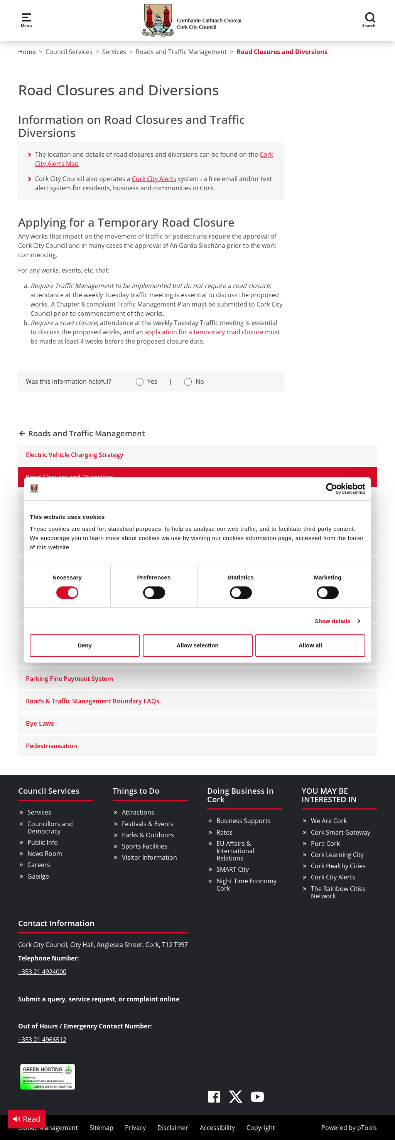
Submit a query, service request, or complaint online (98, 999)
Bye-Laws (40, 723)
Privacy (135, 1127)
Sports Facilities (144, 846)
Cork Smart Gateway (340, 832)
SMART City (232, 869)
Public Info (42, 842)
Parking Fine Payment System (69, 678)
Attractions (138, 812)
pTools (367, 1127)
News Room (44, 853)
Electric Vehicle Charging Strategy (74, 455)
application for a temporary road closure (204, 332)
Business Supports (243, 820)
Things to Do (136, 791)
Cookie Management (48, 1127)
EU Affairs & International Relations (235, 850)
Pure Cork (325, 843)
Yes (152, 381)
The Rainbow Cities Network (338, 892)
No (200, 381)
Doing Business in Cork (240, 795)
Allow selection (197, 645)
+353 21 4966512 (42, 1039)
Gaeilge (38, 876)
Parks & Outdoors (148, 835)
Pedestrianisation (51, 746)
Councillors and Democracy (50, 827)
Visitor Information (149, 857)
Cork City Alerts (154, 178)
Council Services (48, 791)
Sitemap (101, 1127)
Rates (224, 832)
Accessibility (217, 1127)
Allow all (310, 645)
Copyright (260, 1127)
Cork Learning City (337, 854)
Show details (333, 621)
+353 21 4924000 (42, 971)
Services (39, 812)
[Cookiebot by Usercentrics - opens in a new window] (331, 489)
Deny (85, 645)
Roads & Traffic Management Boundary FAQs (92, 701)
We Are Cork (329, 820)
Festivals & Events (148, 824)
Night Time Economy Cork (246, 885)
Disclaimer (172, 1127)
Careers (38, 865)
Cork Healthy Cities (338, 866)
